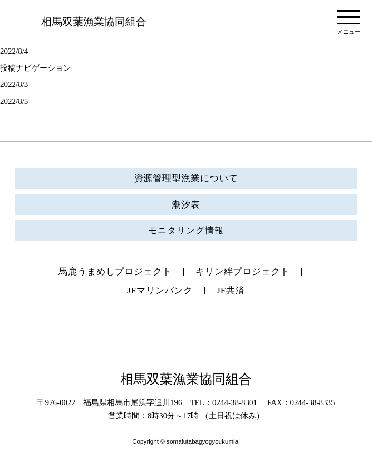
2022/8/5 (14, 101)
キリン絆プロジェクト (242, 272)
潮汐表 (186, 205)
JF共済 (231, 291)
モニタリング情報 (185, 230)
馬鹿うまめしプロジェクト (115, 272)
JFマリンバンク (160, 291)
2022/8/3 (14, 84)
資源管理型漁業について (186, 178)
